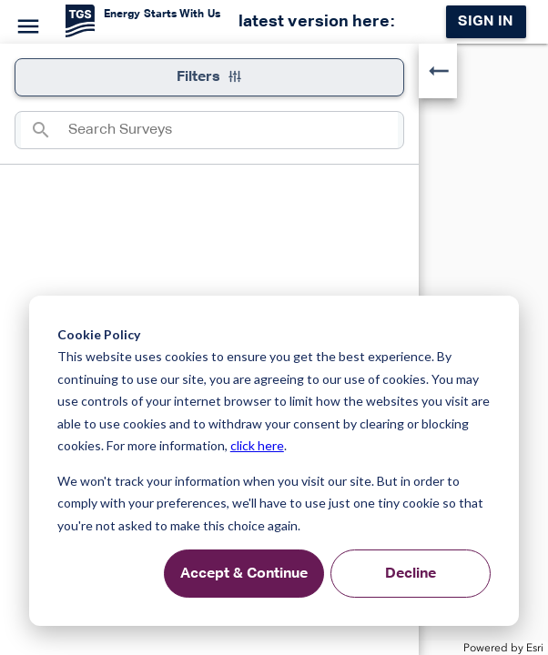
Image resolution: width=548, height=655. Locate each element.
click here (257, 445)
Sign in (485, 22)
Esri (534, 647)
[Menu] (25, 23)
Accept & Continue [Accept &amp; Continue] (244, 574)
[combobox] (233, 130)
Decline (410, 574)
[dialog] (274, 461)
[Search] (44, 130)
